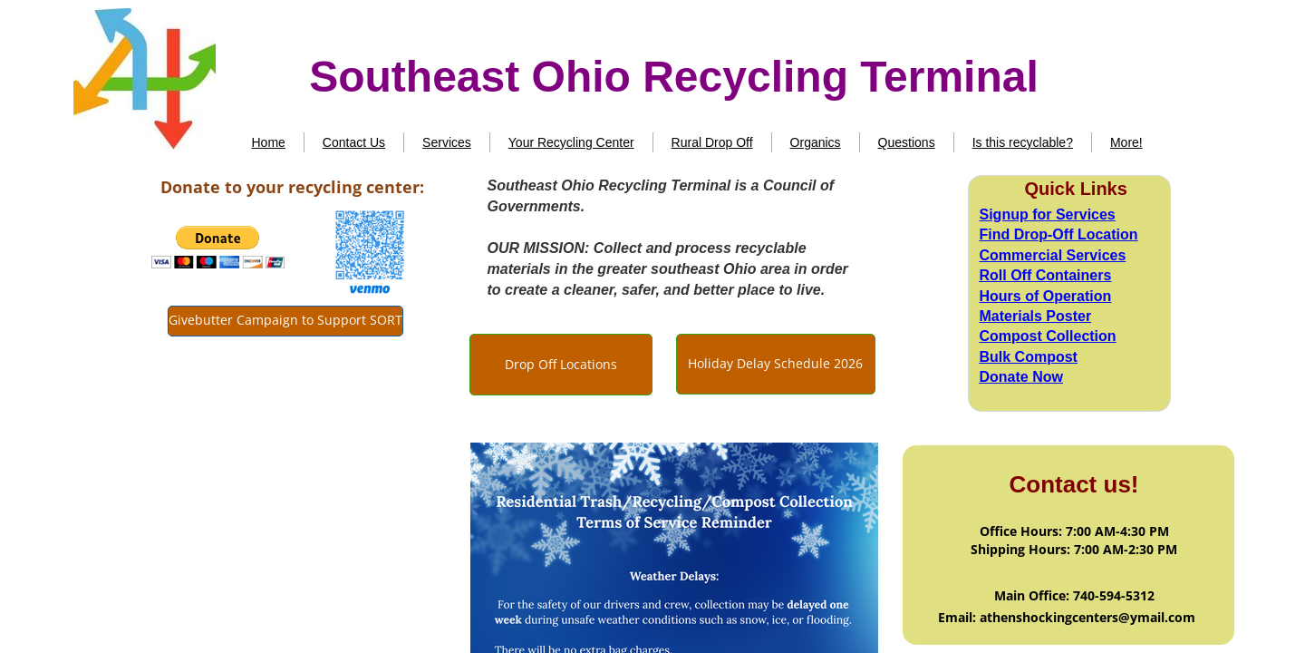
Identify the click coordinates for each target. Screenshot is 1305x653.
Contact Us (354, 142)
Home (268, 142)
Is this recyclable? (1022, 142)
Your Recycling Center (571, 142)
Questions (906, 142)
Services (446, 142)
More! (1126, 142)
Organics (815, 142)
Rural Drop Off (712, 142)
